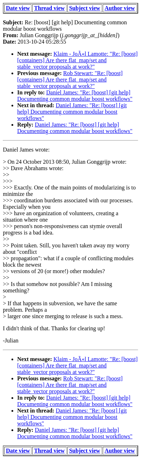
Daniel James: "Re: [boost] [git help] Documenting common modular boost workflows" (74, 95)
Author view (119, 8)
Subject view (84, 8)
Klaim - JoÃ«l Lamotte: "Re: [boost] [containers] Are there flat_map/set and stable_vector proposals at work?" (77, 60)
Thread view (49, 8)
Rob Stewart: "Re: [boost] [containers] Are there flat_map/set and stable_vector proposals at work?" (70, 79)
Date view (18, 8)
